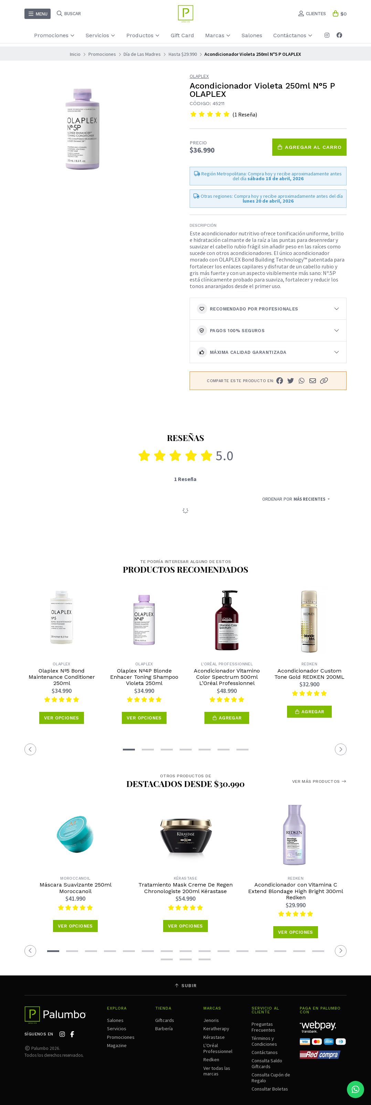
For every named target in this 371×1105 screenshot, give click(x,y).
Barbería (164, 1028)
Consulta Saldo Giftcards (267, 1063)
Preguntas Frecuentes (263, 1027)
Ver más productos (319, 781)
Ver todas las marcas (216, 1071)
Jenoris (211, 1020)
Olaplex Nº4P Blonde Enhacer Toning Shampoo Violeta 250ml (144, 677)
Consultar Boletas (270, 1089)
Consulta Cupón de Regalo (271, 1077)
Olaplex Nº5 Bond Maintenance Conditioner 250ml (62, 677)
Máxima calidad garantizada (241, 352)
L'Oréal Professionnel (217, 1048)
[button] (324, 381)
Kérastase (214, 1037)
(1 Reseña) (244, 114)
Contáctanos (292, 35)
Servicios (100, 35)
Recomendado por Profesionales (247, 309)
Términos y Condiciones (264, 1041)
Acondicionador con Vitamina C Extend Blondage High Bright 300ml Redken (295, 891)
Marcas (218, 35)
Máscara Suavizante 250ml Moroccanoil (76, 888)
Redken (211, 1059)
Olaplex (199, 76)
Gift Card (182, 35)
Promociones (54, 35)
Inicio (75, 54)
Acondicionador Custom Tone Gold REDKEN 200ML (309, 674)
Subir (185, 985)
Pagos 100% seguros (231, 330)
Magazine (117, 1045)
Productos (143, 35)
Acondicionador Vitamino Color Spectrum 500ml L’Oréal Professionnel (227, 677)
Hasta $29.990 (183, 54)
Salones (252, 35)
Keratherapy (216, 1028)
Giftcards (164, 1020)
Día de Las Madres (142, 54)
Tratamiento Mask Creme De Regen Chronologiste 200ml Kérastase (185, 888)
